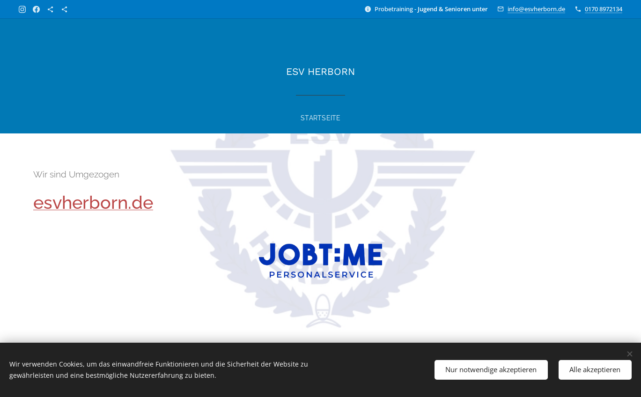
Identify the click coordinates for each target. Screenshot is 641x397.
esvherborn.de (93, 202)
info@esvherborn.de (536, 9)
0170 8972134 (603, 9)
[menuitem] (320, 114)
